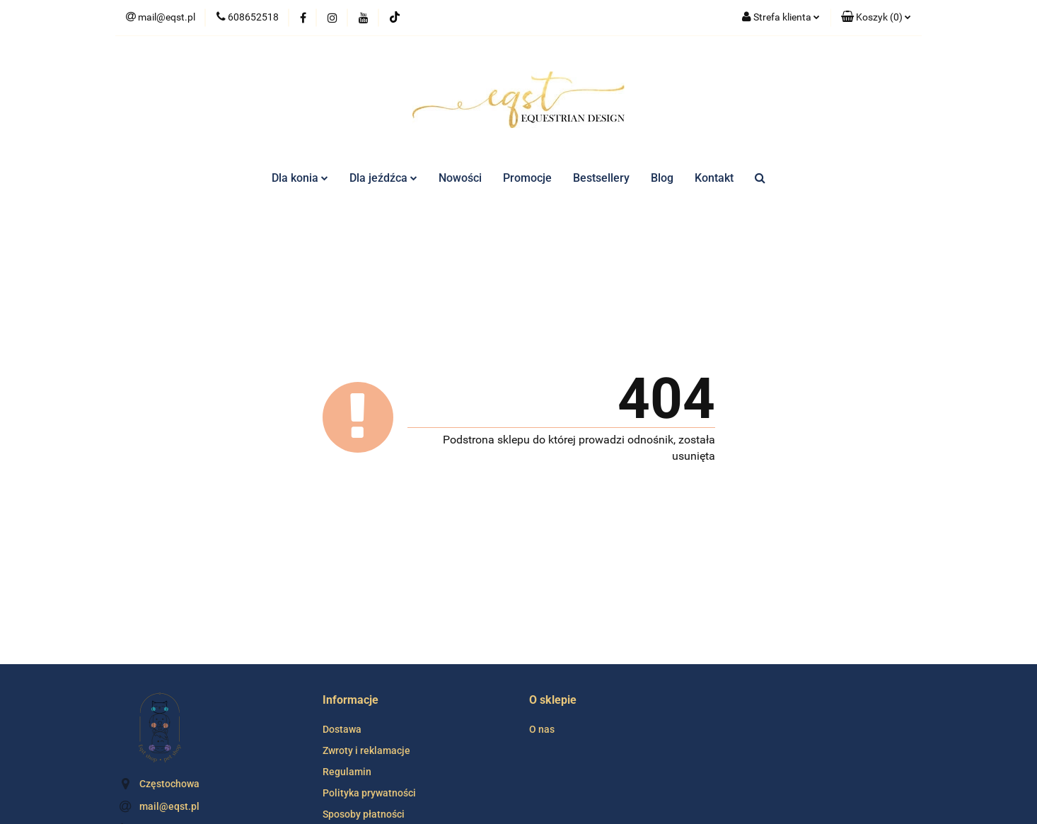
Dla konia (300, 178)
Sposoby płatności (364, 814)
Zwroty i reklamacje (366, 750)
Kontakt (714, 178)
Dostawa (342, 729)
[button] (876, 17)
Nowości (460, 178)
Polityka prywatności (369, 793)
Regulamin (347, 771)
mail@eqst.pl (169, 806)
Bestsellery (601, 178)
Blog (662, 178)
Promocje (527, 178)
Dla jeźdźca (383, 178)
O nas (542, 729)
